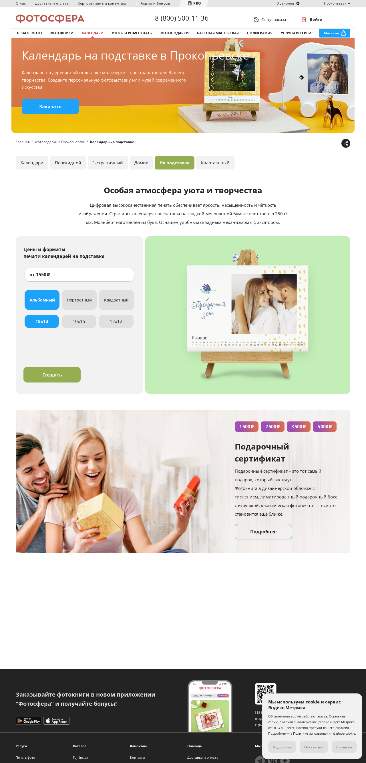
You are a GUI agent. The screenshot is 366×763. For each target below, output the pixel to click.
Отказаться (314, 747)
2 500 (272, 432)
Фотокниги (61, 36)
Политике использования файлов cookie (324, 733)
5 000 (324, 432)
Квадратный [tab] (116, 306)
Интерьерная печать (132, 36)
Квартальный (215, 168)
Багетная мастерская (218, 36)
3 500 (298, 432)
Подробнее (263, 538)
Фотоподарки (174, 36)
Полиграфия (259, 36)
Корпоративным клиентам (102, 3)
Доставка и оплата (52, 3)
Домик (141, 168)
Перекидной (68, 168)
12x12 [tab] (116, 327)
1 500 (246, 432)
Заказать (50, 112)
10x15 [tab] (79, 327)
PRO (197, 3)
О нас (21, 3)
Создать (52, 381)
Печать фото (29, 36)
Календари (93, 36)
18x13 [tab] (41, 327)
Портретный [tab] (79, 306)
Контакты (137, 757)
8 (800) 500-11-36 (181, 19)
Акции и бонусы (155, 3)
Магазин (331, 36)
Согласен (344, 747)
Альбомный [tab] (42, 306)
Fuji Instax (80, 757)
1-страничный (108, 168)
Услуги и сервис (297, 36)
